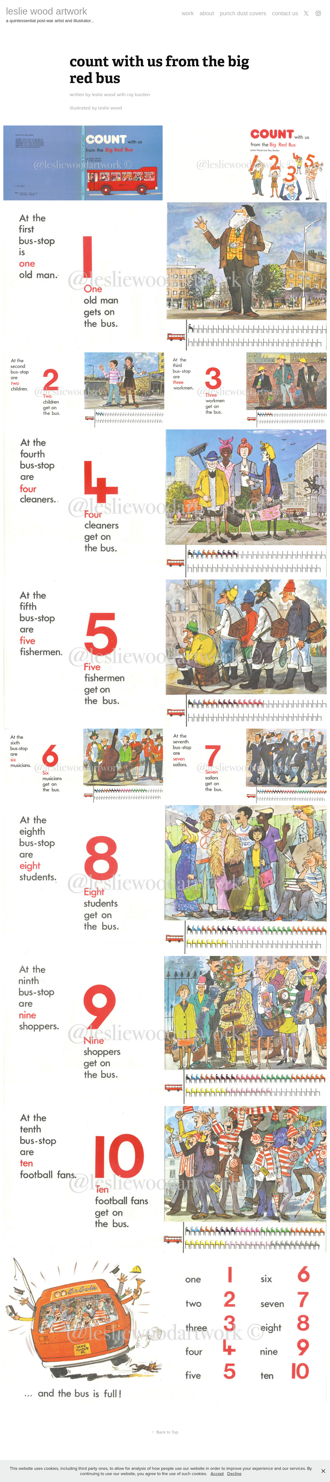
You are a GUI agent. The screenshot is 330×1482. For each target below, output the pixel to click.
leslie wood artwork (46, 11)
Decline (234, 1474)
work (188, 13)
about (207, 13)
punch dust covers (243, 13)
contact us (285, 13)
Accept (217, 1474)
